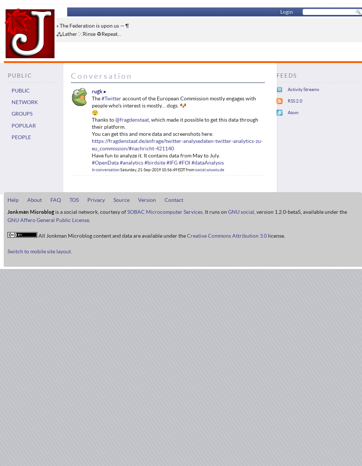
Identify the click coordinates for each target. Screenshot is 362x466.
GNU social (241, 212)
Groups (22, 114)
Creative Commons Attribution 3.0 (227, 236)
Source (121, 200)
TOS (74, 200)
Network (25, 102)
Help (13, 200)
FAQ (55, 200)
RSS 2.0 (295, 100)
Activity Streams (303, 89)
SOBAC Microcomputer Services (165, 212)
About (34, 200)
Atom (293, 112)
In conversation (105, 170)
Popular (24, 126)
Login (286, 12)
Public (21, 91)
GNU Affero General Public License (48, 220)
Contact (174, 200)
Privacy (96, 200)
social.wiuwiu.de (209, 170)
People (21, 137)
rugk (97, 91)
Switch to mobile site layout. (39, 251)
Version (147, 200)
